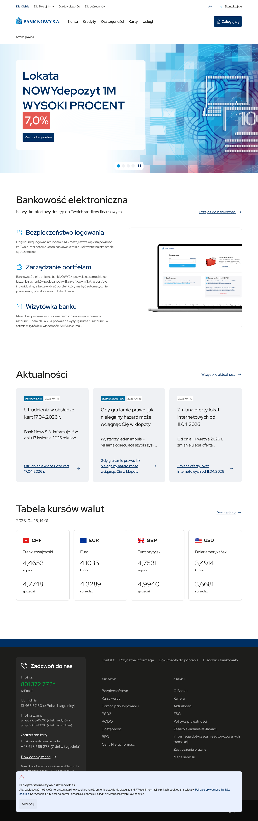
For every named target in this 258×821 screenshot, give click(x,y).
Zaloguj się (227, 21)
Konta (73, 21)
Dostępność (112, 729)
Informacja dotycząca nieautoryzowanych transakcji (207, 739)
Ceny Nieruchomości (118, 744)
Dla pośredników (95, 6)
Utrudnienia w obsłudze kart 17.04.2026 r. (52, 469)
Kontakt (108, 660)
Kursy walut (111, 698)
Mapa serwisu (184, 757)
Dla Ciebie (22, 6)
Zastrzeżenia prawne (190, 749)
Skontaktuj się (230, 6)
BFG (105, 736)
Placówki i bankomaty (220, 660)
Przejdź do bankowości (220, 212)
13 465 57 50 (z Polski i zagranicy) (48, 705)
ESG (177, 713)
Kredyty (89, 21)
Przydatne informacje (136, 660)
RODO (107, 721)
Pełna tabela (229, 512)
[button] (118, 165)
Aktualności (183, 706)
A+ (211, 7)
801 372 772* (38, 684)
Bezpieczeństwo (115, 690)
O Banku (180, 690)
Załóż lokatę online (39, 137)
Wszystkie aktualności (221, 374)
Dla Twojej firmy (44, 6)
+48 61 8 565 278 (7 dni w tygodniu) (50, 746)
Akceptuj (28, 804)
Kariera (179, 698)
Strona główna (25, 37)
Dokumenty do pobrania (178, 660)
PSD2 (106, 713)
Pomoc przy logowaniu (120, 706)
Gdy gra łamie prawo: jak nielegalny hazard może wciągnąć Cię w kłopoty (129, 466)
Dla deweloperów (69, 6)
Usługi (148, 21)
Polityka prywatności (190, 721)
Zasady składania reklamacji (195, 729)
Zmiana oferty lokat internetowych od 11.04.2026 (205, 469)
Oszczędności (112, 21)
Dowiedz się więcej (39, 756)
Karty (133, 21)
